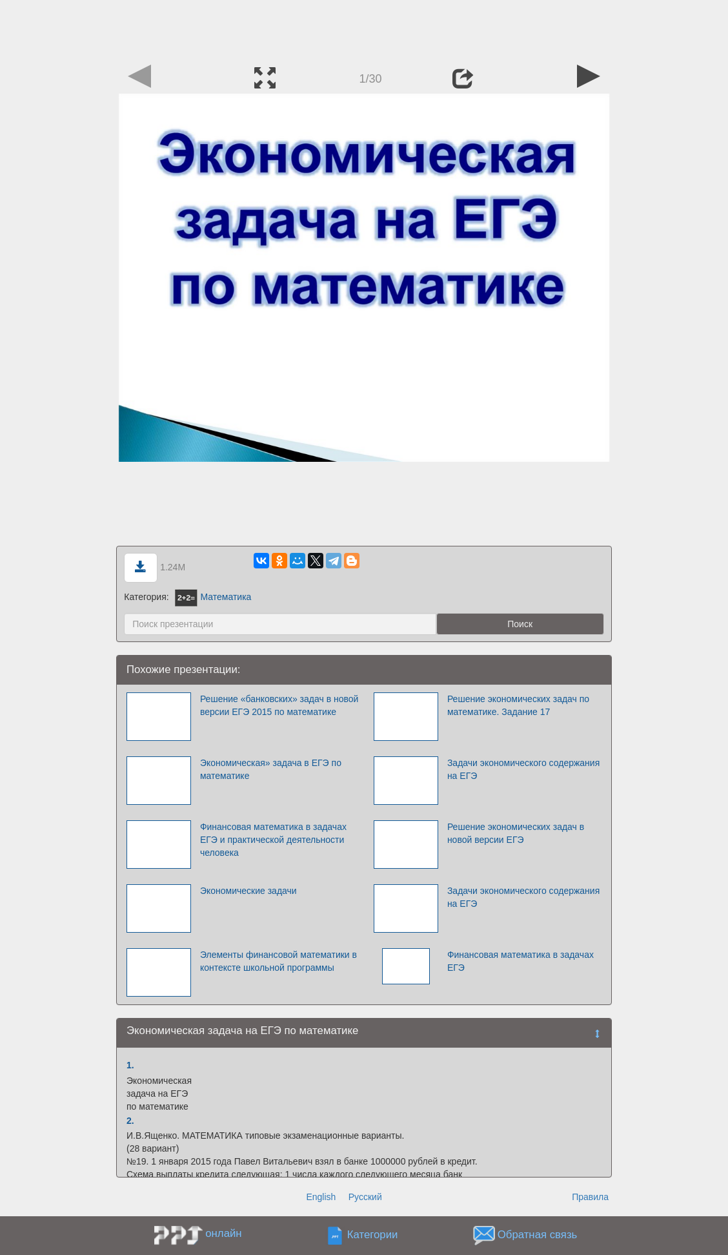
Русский (365, 1197)
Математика (213, 597)
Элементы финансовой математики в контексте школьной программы (278, 961)
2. (130, 1120)
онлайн (223, 1233)
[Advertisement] (364, 29)
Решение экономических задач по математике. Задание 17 (518, 705)
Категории (372, 1235)
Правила (590, 1197)
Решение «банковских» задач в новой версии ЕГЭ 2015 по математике (279, 705)
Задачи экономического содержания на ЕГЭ (523, 769)
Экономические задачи (248, 891)
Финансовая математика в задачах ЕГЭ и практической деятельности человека (273, 840)
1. (130, 1065)
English (321, 1197)
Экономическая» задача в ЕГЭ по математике (270, 769)
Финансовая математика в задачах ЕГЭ (520, 961)
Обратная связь (538, 1235)
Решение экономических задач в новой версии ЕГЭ (515, 833)
